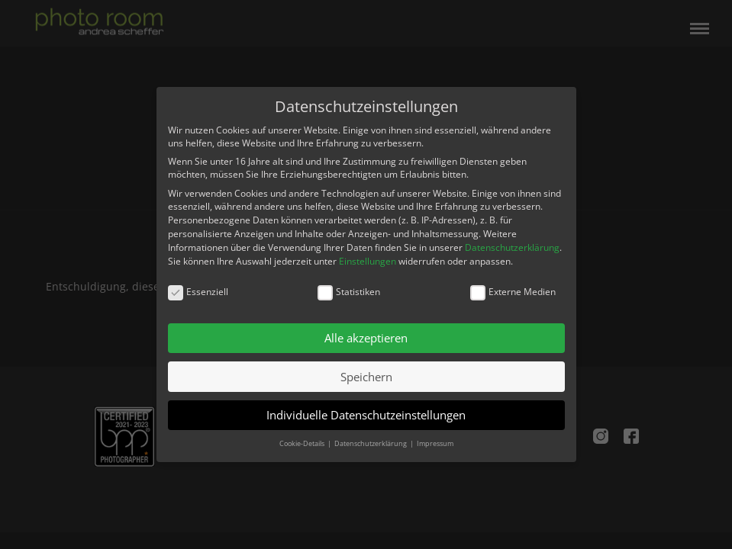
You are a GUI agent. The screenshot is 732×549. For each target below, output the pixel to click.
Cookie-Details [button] (302, 443)
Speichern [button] (366, 376)
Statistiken (349, 291)
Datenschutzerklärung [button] (371, 443)
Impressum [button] (435, 443)
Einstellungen (367, 261)
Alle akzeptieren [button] (366, 337)
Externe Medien (513, 291)
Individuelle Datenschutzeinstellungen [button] (366, 414)
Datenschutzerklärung (512, 247)
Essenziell (198, 291)
